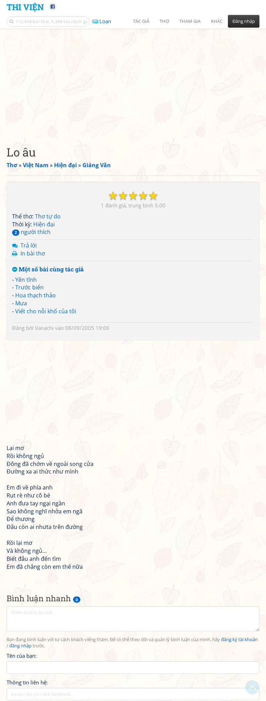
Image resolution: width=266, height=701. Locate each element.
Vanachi (44, 327)
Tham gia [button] (190, 21)
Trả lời (28, 245)
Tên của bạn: (22, 655)
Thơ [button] (164, 21)
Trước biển (29, 287)
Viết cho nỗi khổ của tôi (45, 311)
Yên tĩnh (26, 280)
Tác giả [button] (141, 21)
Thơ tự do (48, 216)
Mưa (21, 303)
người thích (31, 232)
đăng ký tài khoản (239, 639)
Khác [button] (217, 21)
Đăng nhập (243, 21)
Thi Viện (25, 6)
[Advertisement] (133, 81)
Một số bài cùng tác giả (48, 269)
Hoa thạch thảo (35, 295)
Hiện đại (44, 224)
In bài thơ (32, 253)
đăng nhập (20, 646)
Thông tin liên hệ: (27, 682)
